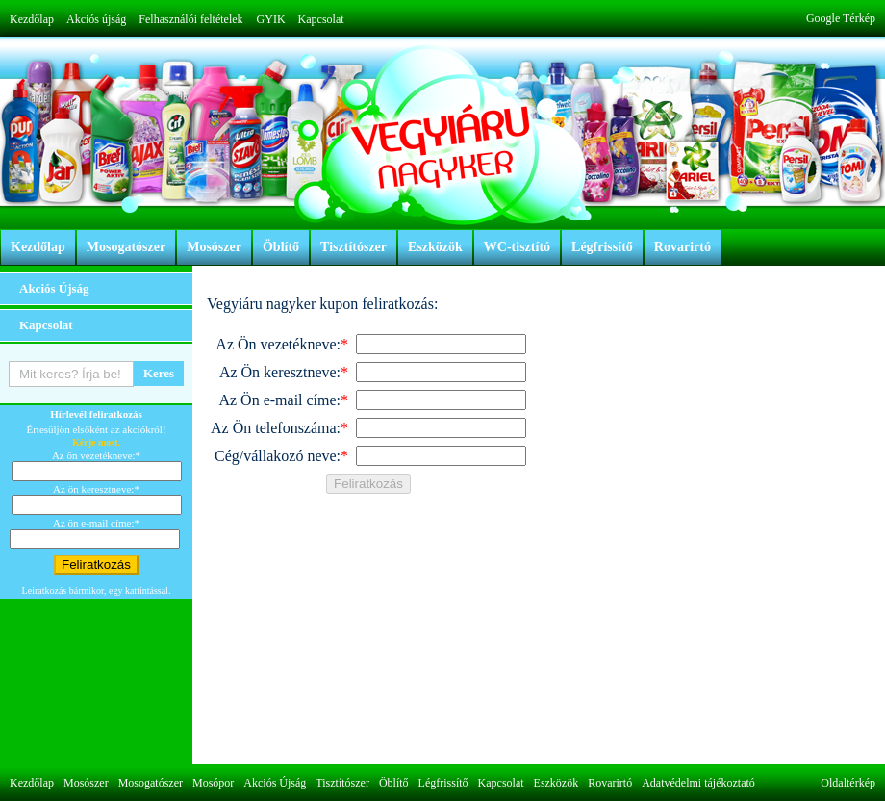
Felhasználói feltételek (190, 19)
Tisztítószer (353, 247)
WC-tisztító (517, 247)
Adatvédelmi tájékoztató (698, 782)
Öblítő (281, 247)
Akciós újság (96, 19)
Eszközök (435, 247)
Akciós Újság (54, 288)
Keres (158, 373)
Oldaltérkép (848, 782)
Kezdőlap (32, 19)
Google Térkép (840, 18)
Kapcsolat (321, 19)
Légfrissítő (602, 247)
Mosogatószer (126, 247)
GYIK (271, 19)
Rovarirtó (682, 247)
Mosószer (214, 247)
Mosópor (213, 782)
